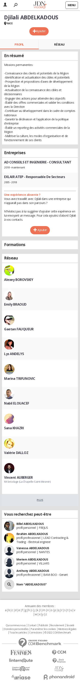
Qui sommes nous (16, 625)
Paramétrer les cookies (43, 629)
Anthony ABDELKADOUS (32, 571)
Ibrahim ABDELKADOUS (32, 534)
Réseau (59, 44)
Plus (40, 500)
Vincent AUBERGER (18, 477)
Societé (70, 625)
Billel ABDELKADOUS (30, 524)
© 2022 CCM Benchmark (57, 632)
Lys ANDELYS (14, 354)
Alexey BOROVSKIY (18, 279)
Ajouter (40, 31)
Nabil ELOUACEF (16, 403)
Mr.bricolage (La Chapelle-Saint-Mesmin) (27, 481)
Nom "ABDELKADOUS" (31, 584)
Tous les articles (18, 632)
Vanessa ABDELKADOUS (32, 548)
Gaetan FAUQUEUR (19, 329)
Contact (32, 625)
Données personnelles (16, 629)
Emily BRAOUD (15, 304)
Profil (19, 44)
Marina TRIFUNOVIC (19, 378)
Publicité (43, 625)
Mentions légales (67, 629)
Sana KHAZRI (14, 428)
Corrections (35, 632)
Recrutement (57, 625)
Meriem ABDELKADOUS (32, 559)
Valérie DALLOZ (16, 452)
